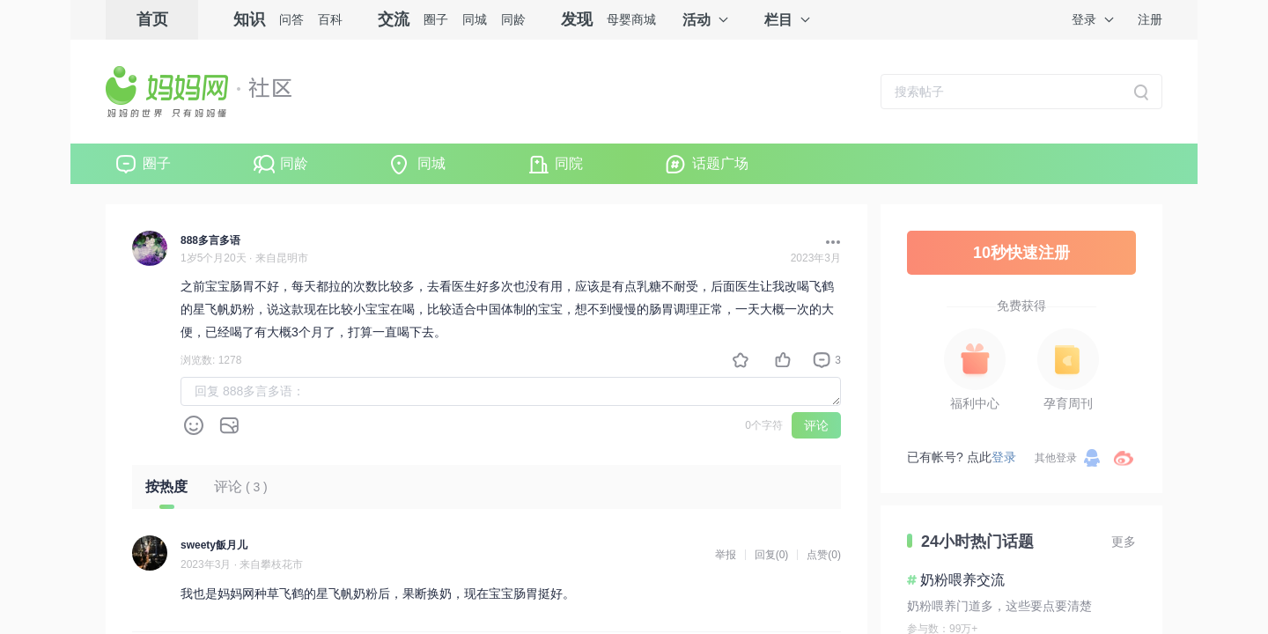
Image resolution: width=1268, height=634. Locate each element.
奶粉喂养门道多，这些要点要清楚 (999, 606)
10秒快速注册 (1021, 253)
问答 (291, 19)
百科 (330, 19)
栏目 (778, 19)
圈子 (436, 19)
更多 (1123, 541)
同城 (474, 19)
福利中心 (974, 403)
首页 (152, 19)
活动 (696, 19)
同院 (569, 163)
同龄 (513, 19)
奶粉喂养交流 (962, 579)
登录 (1084, 19)
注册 (1150, 19)
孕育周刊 (1068, 403)
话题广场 (720, 163)
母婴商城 (631, 19)
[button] (828, 242)
